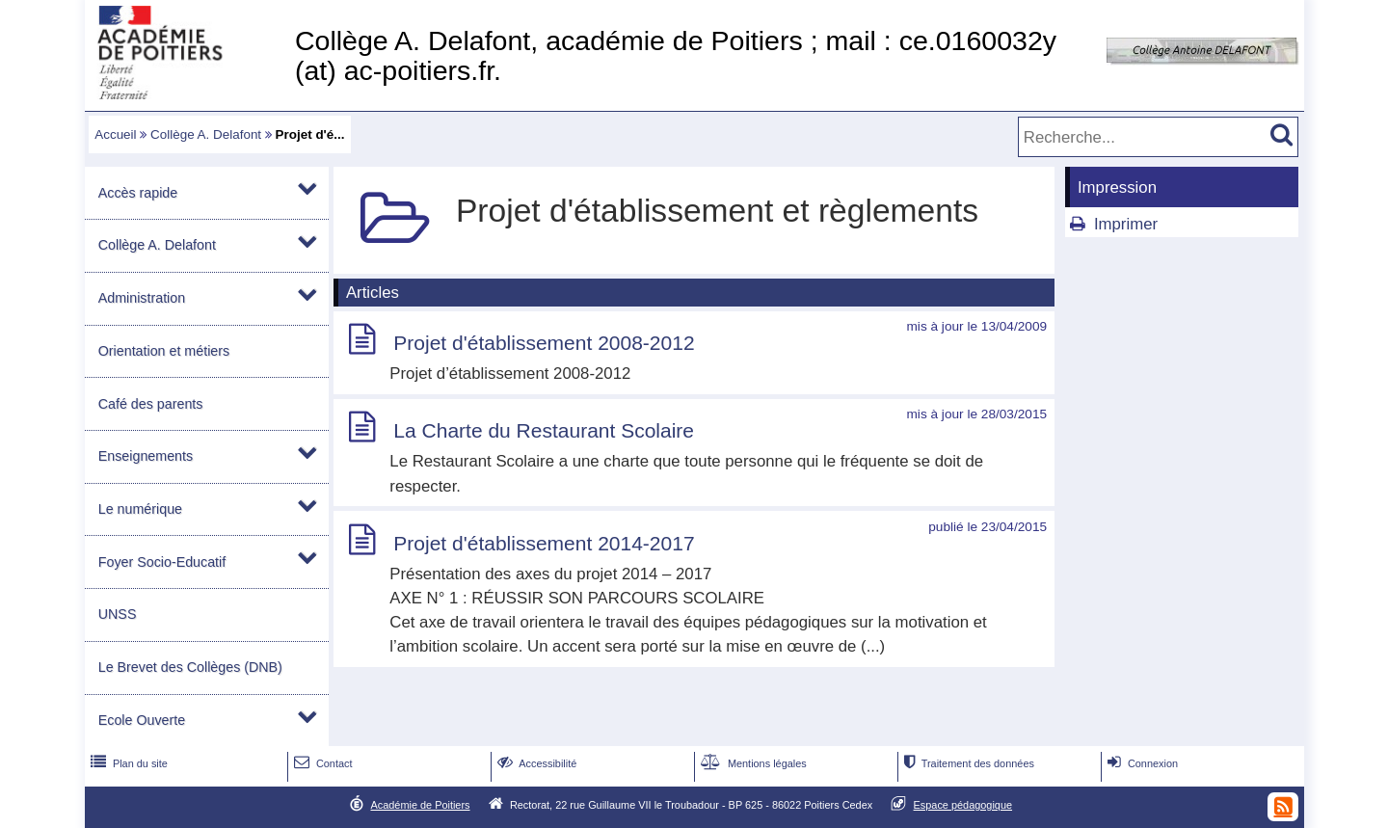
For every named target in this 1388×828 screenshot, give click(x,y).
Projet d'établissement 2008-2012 (543, 343)
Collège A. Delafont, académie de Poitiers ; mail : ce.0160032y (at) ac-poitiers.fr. (675, 55)
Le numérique (140, 509)
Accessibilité (535, 763)
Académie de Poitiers (419, 805)
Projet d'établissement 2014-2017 (543, 543)
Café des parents (150, 404)
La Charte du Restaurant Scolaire (543, 430)
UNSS (117, 614)
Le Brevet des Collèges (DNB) (190, 667)
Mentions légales (752, 763)
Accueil (115, 134)
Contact (321, 763)
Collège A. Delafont (205, 134)
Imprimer (1126, 224)
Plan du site (127, 763)
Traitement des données (967, 763)
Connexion (1141, 763)
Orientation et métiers (163, 351)
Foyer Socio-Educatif (162, 562)
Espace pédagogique (963, 805)
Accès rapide (137, 192)
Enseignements (145, 456)
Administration (141, 298)
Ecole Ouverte (141, 720)
